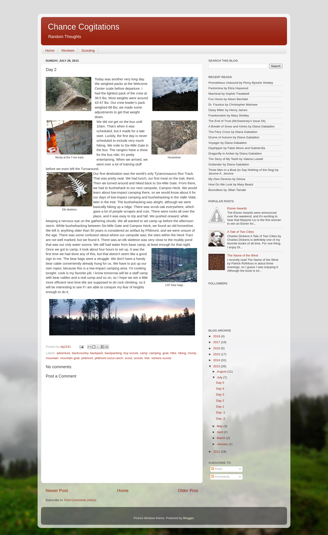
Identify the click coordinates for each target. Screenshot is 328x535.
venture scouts (161, 358)
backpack (96, 353)
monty (192, 353)
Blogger (188, 518)
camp (143, 353)
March (221, 438)
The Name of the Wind (242, 255)
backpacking (113, 353)
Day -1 (220, 412)
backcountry (80, 353)
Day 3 (220, 394)
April (220, 432)
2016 (217, 348)
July (220, 377)
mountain (52, 358)
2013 (217, 366)
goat (165, 353)
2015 (217, 354)
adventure (63, 353)
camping (155, 353)
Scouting (88, 50)
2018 (217, 336)
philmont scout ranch (109, 358)
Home (49, 50)
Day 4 (220, 388)
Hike (173, 353)
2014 (217, 360)
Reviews (68, 50)
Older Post (188, 490)
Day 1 (220, 406)
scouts (138, 358)
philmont (87, 358)
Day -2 (220, 418)
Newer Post (57, 490)
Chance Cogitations (83, 26)
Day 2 (220, 400)
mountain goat (70, 358)
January (223, 444)
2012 (217, 451)
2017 (217, 342)
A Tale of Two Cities (240, 231)
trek (147, 358)
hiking (182, 353)
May (220, 426)
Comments (220, 476)
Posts (217, 469)
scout (128, 358)
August (222, 371)
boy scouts (130, 353)
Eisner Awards (237, 208)
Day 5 (220, 382)
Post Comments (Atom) (80, 500)
